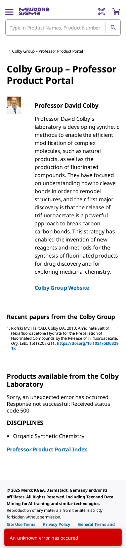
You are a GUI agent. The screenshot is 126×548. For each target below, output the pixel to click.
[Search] (113, 27)
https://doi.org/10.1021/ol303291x (65, 345)
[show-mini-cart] (116, 11)
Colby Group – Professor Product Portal (47, 51)
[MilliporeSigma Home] (34, 11)
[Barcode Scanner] (102, 11)
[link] (21, 524)
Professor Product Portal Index (47, 449)
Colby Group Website (62, 287)
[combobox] (63, 27)
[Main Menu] (9, 11)
